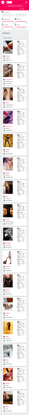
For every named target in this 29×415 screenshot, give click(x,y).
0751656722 (9, 247)
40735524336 (9, 154)
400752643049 (9, 224)
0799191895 (9, 364)
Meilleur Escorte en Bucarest (15, 5)
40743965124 (9, 177)
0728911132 (9, 60)
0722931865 (9, 411)
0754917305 (9, 83)
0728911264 (9, 107)
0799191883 (9, 387)
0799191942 (9, 341)
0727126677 (9, 294)
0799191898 (9, 317)
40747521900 (9, 130)
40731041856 (9, 200)
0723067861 (9, 270)
